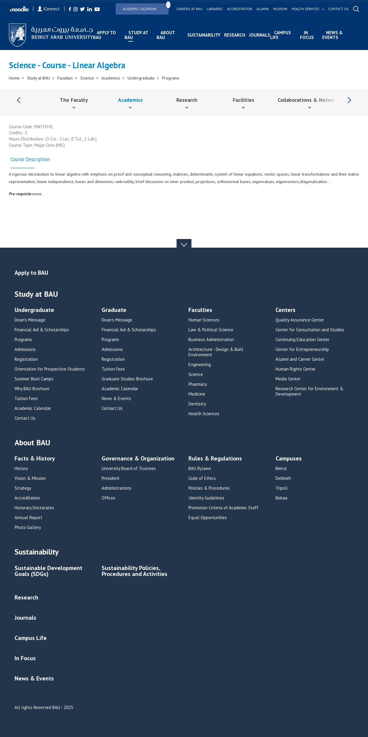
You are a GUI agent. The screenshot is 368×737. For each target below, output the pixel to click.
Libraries (215, 9)
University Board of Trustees (129, 468)
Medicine (196, 394)
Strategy (23, 488)
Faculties (65, 78)
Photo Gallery (28, 527)
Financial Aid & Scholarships (42, 329)
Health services (305, 9)
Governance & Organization (138, 458)
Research (234, 35)
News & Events (332, 35)
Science (87, 78)
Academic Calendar (146, 7)
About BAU (166, 35)
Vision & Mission (30, 478)
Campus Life (280, 35)
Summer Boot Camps (34, 379)
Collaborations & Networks (310, 99)
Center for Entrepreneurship (302, 349)
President (110, 478)
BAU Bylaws (199, 468)
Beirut (281, 468)
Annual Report (28, 517)
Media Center (288, 379)
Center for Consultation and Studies (310, 329)
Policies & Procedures (209, 488)
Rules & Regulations (215, 458)
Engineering (199, 364)
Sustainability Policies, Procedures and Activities (134, 571)
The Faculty (74, 99)
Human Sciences (203, 320)
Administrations (116, 488)
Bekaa (281, 498)
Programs (170, 78)
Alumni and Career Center (300, 359)
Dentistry (197, 404)
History (21, 468)
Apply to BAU (104, 35)
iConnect (49, 8)
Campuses (289, 458)
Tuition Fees (26, 398)
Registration (26, 359)
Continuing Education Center (302, 339)
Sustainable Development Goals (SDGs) (48, 571)
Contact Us (25, 418)
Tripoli (281, 488)
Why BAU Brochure (32, 388)
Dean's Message (30, 320)
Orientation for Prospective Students (50, 369)
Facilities (243, 99)
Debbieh (283, 478)
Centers (285, 310)
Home (14, 78)
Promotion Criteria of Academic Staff (223, 507)
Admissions (25, 349)
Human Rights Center (296, 369)
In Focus (307, 35)
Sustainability (203, 35)
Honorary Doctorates (34, 507)
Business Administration (211, 339)
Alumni (263, 9)
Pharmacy (197, 384)
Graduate (114, 310)
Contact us (338, 9)
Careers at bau (189, 9)
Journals (259, 35)
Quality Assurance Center (300, 320)
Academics (110, 78)
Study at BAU (136, 35)
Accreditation (239, 9)
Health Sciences (203, 413)
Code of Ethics (202, 478)
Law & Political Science (210, 329)
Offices (108, 498)
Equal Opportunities (207, 517)
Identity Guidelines (206, 498)
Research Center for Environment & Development (309, 391)
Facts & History (35, 458)
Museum (280, 9)
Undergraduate (141, 78)
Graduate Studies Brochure (127, 379)
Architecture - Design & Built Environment (215, 352)
